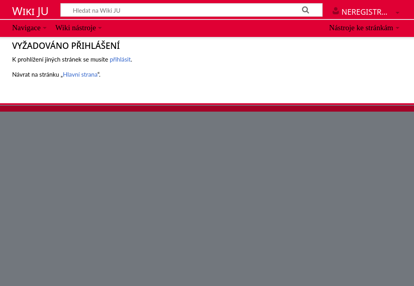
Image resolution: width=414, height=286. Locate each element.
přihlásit (120, 59)
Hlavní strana (80, 74)
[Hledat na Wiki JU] (191, 10)
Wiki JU (30, 10)
